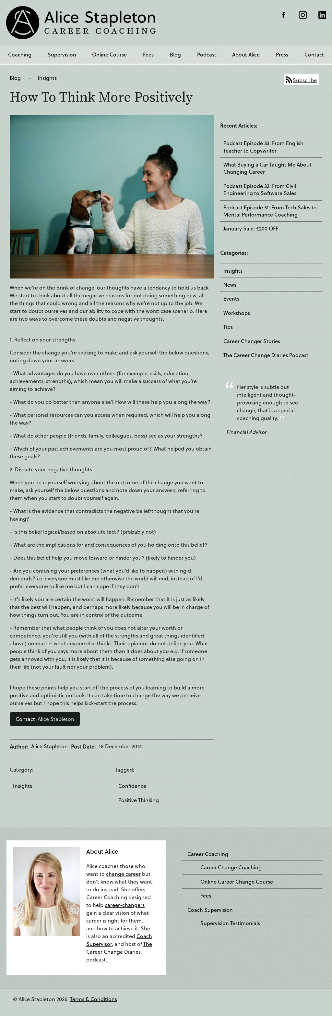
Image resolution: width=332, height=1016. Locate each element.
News (229, 284)
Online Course (109, 54)
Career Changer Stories (251, 341)
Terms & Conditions (93, 999)
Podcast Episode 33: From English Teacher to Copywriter (263, 147)
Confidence (132, 785)
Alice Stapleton (45, 719)
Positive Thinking (138, 800)
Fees (148, 54)
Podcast (206, 54)
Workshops (236, 312)
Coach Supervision (210, 909)
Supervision (62, 54)
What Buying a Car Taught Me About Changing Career (267, 168)
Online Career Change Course (236, 881)
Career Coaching (207, 854)
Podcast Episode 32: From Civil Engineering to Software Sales (259, 189)
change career (123, 873)
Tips (228, 326)
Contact (314, 54)
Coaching (19, 54)
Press (282, 54)
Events (231, 298)
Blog (175, 54)
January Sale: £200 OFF (250, 228)
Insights (47, 77)
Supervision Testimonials (230, 923)
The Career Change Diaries (119, 947)
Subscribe (305, 80)
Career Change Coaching (231, 867)
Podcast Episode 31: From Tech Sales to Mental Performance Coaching (270, 211)
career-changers (125, 905)
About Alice (246, 54)
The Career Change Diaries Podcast (265, 355)
